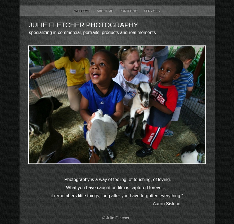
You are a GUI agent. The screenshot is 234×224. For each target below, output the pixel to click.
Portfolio (129, 11)
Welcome (82, 11)
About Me (105, 11)
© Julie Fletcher (115, 218)
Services (152, 11)
